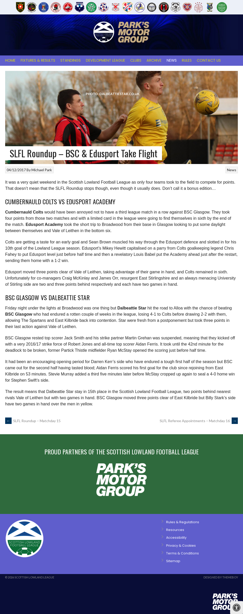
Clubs (135, 60)
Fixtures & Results (38, 60)
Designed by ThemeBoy (221, 577)
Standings (70, 60)
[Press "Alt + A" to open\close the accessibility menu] (236, 607)
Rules (187, 60)
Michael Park (41, 170)
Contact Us (209, 60)
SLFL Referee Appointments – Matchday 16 (199, 421)
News (172, 60)
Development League (105, 60)
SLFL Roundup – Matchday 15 (33, 421)
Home (10, 60)
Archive (154, 60)
